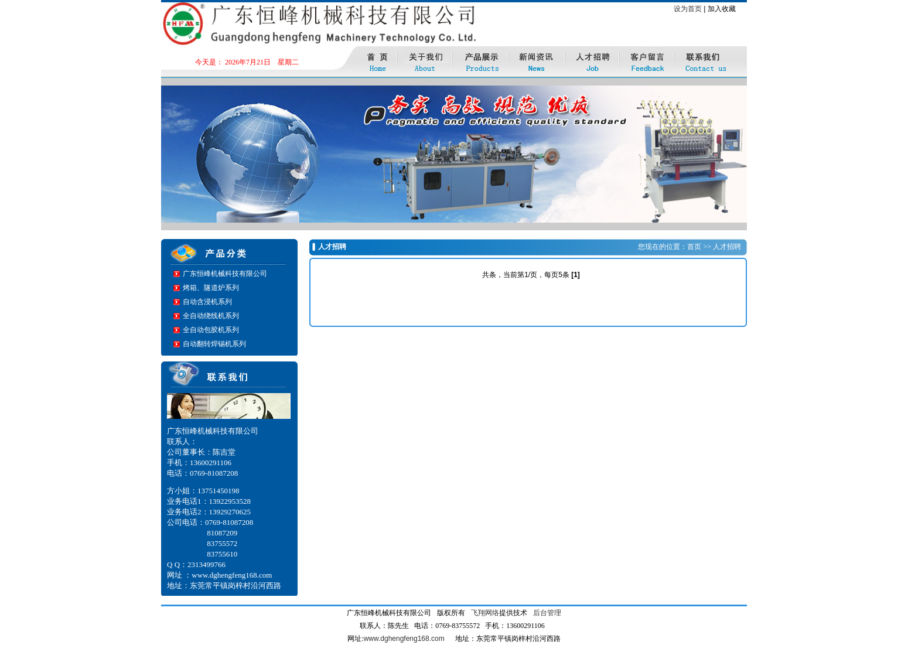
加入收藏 (722, 9)
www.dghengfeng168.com (404, 638)
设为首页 (688, 9)
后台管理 (547, 613)
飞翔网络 (485, 613)
